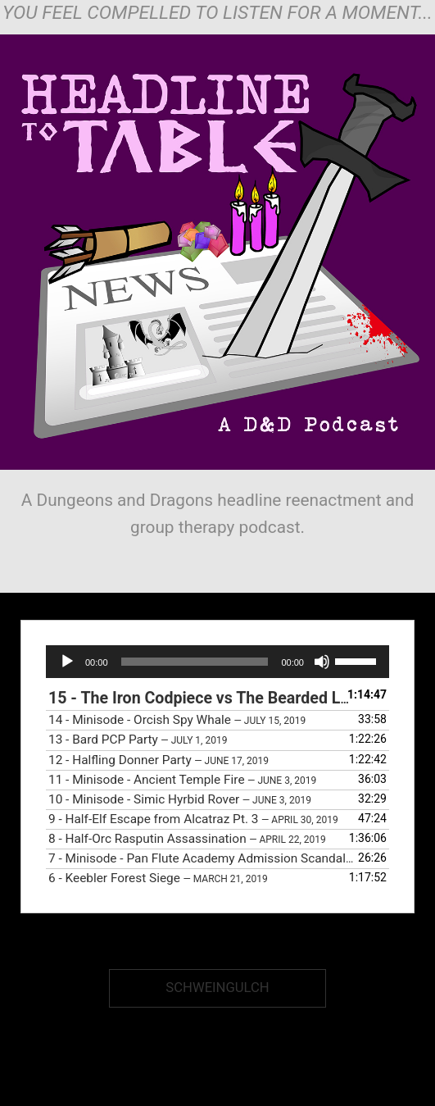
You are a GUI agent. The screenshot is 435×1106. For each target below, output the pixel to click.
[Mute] (322, 661)
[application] (217, 661)
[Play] (67, 661)
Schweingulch (217, 987)
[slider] (195, 662)
